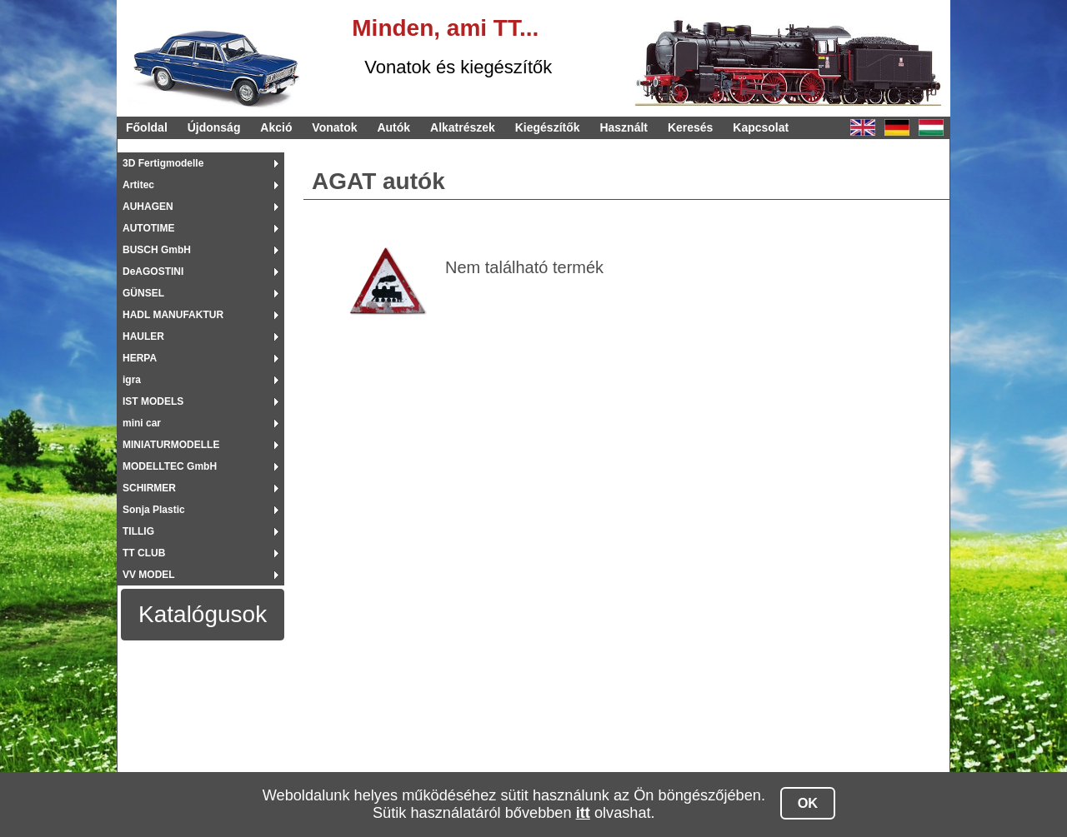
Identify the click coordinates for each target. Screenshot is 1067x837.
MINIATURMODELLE (171, 445)
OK (808, 802)
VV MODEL (149, 574)
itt (583, 813)
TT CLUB (144, 553)
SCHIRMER (149, 488)
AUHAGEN (148, 206)
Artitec (138, 185)
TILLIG (138, 531)
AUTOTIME (148, 228)
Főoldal (147, 127)
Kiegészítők (547, 127)
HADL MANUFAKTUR (173, 315)
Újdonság (214, 127)
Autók (393, 127)
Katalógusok (202, 614)
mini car (142, 423)
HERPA (140, 358)
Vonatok (334, 127)
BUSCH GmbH (157, 250)
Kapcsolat (761, 127)
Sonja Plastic (154, 510)
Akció (276, 127)
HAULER (143, 336)
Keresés (691, 127)
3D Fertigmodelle (163, 163)
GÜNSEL (143, 293)
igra (132, 380)
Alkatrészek (462, 127)
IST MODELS (153, 401)
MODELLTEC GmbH (170, 466)
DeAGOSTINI (153, 271)
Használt (623, 127)
